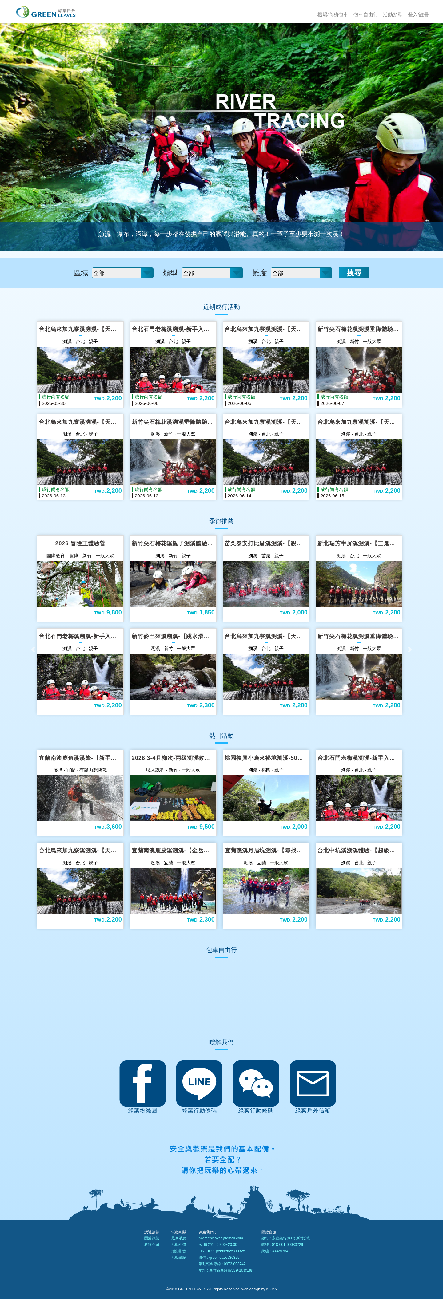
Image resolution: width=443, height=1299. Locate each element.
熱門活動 (221, 735)
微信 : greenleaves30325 (219, 1257)
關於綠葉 (151, 1238)
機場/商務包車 (332, 14)
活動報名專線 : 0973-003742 (222, 1264)
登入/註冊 (418, 14)
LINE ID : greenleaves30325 (222, 1251)
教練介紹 (151, 1244)
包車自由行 (365, 14)
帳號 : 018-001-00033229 (282, 1244)
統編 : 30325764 (274, 1251)
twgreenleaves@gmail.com (221, 1238)
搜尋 (354, 273)
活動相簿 (178, 1244)
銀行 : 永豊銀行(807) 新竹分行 (286, 1238)
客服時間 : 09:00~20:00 (218, 1244)
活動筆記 (178, 1257)
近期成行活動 (221, 306)
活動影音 (178, 1251)
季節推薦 (221, 521)
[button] (33, 649)
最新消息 (178, 1238)
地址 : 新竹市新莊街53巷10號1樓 (226, 1270)
